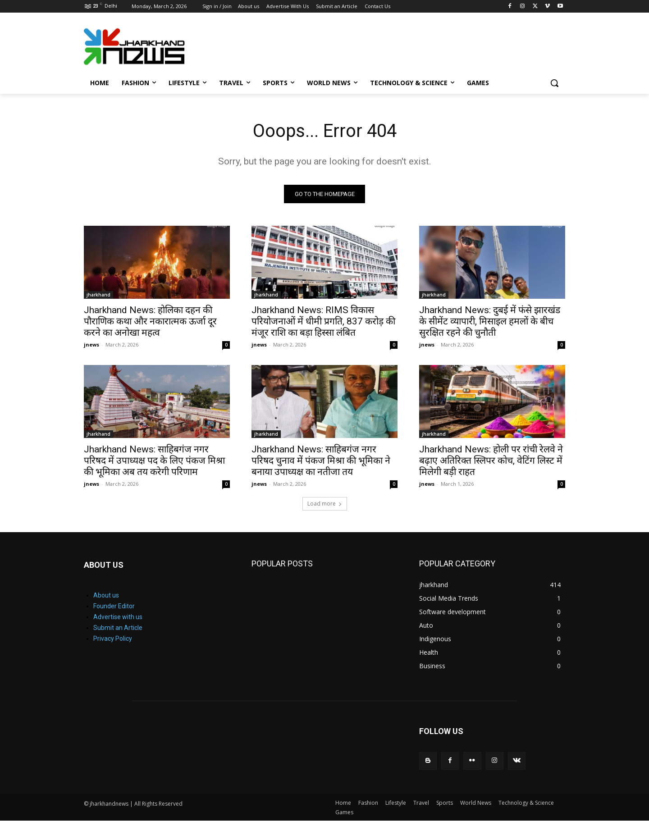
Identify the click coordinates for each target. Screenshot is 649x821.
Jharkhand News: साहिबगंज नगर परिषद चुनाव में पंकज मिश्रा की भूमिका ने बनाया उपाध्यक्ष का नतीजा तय (320, 461)
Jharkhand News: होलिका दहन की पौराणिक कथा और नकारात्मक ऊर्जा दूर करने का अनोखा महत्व (150, 321)
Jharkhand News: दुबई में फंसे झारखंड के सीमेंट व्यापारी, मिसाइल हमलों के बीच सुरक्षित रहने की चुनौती (489, 321)
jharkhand (98, 295)
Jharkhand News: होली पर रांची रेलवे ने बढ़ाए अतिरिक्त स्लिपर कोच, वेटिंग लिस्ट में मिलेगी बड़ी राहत (491, 461)
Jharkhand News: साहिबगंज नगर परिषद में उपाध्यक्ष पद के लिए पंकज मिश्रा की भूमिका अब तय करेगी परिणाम (154, 461)
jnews (91, 345)
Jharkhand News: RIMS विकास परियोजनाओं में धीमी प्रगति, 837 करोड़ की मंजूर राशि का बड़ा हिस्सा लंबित (323, 321)
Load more (324, 504)
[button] (554, 83)
